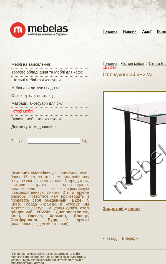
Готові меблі (22, 111)
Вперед (128, 238)
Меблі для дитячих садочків (36, 87)
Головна (110, 32)
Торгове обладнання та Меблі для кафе (47, 72)
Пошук (16, 140)
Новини (130, 32)
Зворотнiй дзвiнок (121, 208)
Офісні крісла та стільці (32, 95)
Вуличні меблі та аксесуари (36, 119)
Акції (147, 32)
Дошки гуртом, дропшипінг (35, 126)
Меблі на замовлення (30, 64)
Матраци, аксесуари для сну (36, 103)
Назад (111, 238)
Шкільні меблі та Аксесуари (36, 80)
